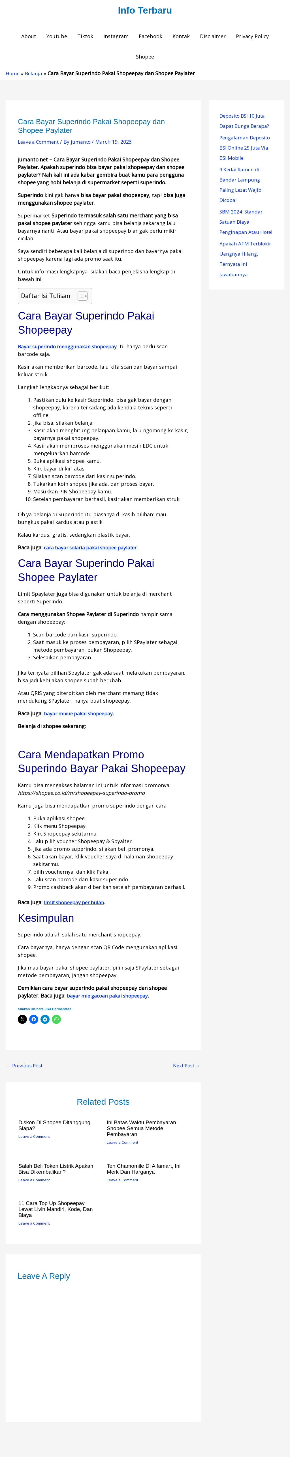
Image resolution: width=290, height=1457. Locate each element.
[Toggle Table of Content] (79, 297)
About (28, 37)
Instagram (116, 37)
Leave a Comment (39, 142)
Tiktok (85, 37)
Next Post (185, 1066)
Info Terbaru (145, 10)
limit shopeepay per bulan (76, 903)
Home (13, 74)
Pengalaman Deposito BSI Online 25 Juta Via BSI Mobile (246, 148)
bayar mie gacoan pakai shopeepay (110, 996)
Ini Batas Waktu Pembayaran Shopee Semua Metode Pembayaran (143, 1129)
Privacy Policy (252, 37)
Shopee (145, 57)
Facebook (150, 37)
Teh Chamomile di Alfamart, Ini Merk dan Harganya (146, 1169)
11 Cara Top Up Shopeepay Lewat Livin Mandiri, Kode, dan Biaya (57, 1209)
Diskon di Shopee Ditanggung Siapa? (56, 1127)
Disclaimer (213, 37)
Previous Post (26, 1066)
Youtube (56, 37)
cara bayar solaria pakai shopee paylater (93, 548)
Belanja (34, 74)
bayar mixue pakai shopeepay (80, 714)
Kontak (181, 37)
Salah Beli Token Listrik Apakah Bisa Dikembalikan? (57, 1169)
